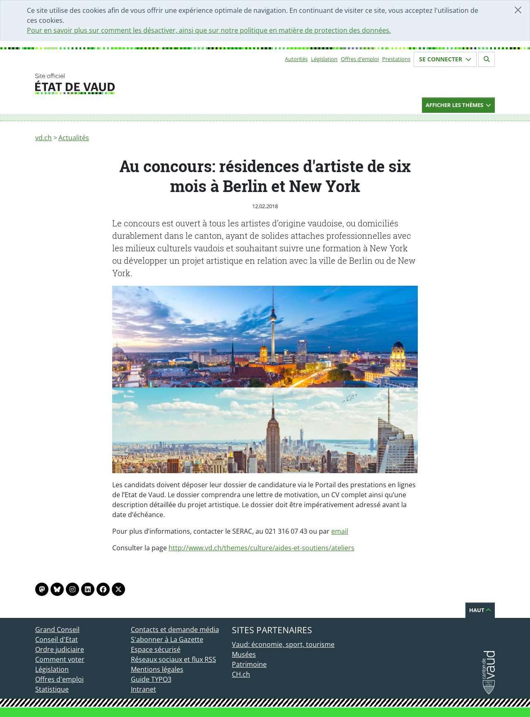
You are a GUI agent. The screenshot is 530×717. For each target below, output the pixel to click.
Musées (244, 654)
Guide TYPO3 (151, 679)
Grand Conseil (57, 629)
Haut (480, 610)
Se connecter (445, 59)
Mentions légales (157, 669)
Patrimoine (249, 664)
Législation (324, 59)
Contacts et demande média (175, 629)
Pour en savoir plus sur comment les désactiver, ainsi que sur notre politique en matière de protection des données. (209, 30)
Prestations (396, 59)
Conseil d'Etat (56, 639)
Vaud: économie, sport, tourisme (283, 644)
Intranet (143, 689)
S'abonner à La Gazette (167, 639)
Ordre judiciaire (59, 649)
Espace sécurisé (156, 649)
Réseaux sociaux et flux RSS (173, 659)
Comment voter (59, 659)
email (339, 531)
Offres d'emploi (360, 59)
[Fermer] (518, 9)
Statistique (52, 689)
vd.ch (43, 137)
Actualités (73, 137)
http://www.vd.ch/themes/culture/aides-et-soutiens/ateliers (261, 547)
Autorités (296, 59)
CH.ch (241, 674)
